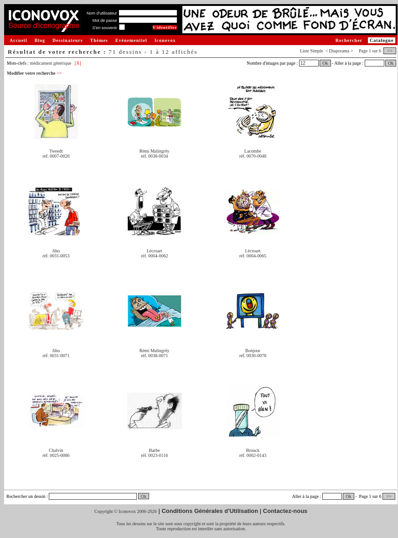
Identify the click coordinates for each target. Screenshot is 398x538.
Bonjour (252, 350)
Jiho (56, 250)
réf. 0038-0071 (154, 355)
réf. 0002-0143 (252, 455)
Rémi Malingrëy (155, 151)
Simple (316, 50)
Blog (40, 40)
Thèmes (99, 40)
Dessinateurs (67, 40)
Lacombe (252, 151)
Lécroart (154, 250)
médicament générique (51, 63)
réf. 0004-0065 (252, 255)
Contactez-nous (285, 510)
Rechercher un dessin (26, 496)
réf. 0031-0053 (55, 255)
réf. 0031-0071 (55, 355)
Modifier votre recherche (34, 73)
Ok (325, 63)
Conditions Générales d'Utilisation (209, 510)
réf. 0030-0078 (252, 355)
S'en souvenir (104, 28)
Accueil (18, 40)
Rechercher (349, 40)
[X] (78, 63)
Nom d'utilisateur (102, 13)
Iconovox (165, 40)
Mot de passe (105, 20)
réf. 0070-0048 (252, 156)
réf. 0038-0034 (154, 156)
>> (389, 50)
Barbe (154, 450)
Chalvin (56, 450)
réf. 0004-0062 (154, 255)
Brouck (252, 450)
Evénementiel (131, 40)
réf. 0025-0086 (55, 455)
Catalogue (381, 40)
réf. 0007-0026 (55, 156)
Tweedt (55, 151)
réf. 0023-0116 (154, 455)
